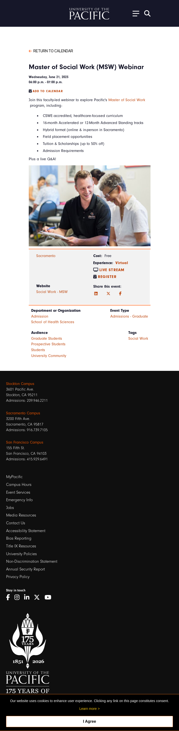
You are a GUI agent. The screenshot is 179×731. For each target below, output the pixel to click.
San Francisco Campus (24, 442)
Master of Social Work (126, 100)
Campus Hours (18, 484)
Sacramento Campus (23, 413)
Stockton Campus (20, 384)
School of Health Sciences (52, 322)
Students (38, 350)
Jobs (10, 507)
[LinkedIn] (96, 293)
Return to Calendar (51, 50)
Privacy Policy (17, 576)
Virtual (121, 263)
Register (107, 277)
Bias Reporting (18, 538)
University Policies (21, 554)
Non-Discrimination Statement (31, 561)
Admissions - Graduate (129, 316)
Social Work (138, 338)
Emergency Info (19, 500)
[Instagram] (18, 597)
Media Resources (21, 515)
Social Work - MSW (52, 292)
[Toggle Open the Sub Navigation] (134, 13)
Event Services (18, 492)
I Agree (89, 721)
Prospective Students (48, 344)
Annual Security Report (25, 569)
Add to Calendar (48, 91)
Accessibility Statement (25, 530)
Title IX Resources (21, 546)
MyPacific (14, 476)
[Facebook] (120, 293)
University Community (48, 356)
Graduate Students (46, 338)
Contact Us (15, 523)
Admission (39, 316)
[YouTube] (50, 597)
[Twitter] (108, 293)
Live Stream (112, 270)
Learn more (88, 709)
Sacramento (46, 256)
